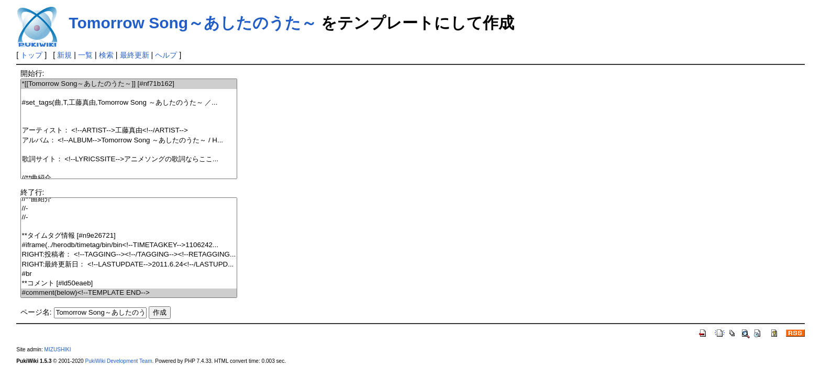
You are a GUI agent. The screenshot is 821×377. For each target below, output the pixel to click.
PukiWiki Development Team (118, 361)
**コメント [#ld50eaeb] (129, 284)
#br (129, 274)
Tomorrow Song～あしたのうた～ (193, 22)
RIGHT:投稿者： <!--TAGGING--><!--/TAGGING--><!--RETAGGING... (129, 255)
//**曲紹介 (129, 178)
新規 (64, 55)
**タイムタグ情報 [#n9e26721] (129, 236)
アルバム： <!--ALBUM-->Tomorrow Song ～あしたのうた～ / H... (129, 141)
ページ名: (36, 312)
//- (129, 208)
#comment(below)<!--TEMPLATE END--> (129, 293)
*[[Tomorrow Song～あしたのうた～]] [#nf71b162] (129, 84)
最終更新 (134, 55)
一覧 (85, 55)
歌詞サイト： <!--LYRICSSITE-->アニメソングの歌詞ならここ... (129, 159)
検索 (106, 55)
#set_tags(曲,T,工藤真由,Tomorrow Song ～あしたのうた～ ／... (129, 103)
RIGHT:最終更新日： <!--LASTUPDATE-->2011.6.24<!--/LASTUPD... (129, 265)
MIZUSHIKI (58, 349)
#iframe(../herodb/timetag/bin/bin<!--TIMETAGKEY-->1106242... (129, 245)
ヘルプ (166, 55)
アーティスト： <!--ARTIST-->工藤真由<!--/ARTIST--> (129, 131)
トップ (31, 55)
